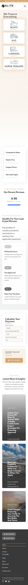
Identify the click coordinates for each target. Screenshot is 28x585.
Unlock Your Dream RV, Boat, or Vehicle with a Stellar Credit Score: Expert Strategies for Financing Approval (13, 423)
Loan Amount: (9, 325)
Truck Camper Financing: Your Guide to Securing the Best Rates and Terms (13, 515)
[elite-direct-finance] (7, 5)
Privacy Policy (5, 579)
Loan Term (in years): (11, 337)
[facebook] (3, 581)
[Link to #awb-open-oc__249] (25, 6)
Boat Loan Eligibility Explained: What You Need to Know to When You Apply (14, 468)
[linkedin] (9, 581)
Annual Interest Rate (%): (12, 331)
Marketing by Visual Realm (17, 579)
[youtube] (6, 581)
